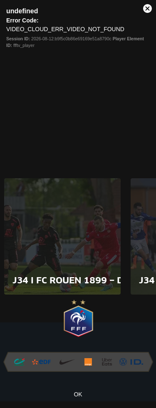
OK (78, 394)
